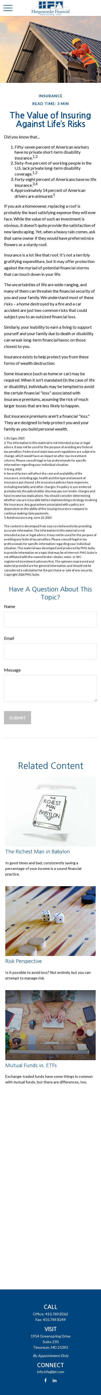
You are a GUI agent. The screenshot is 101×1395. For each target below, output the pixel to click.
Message (12, 669)
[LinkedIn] (54, 1380)
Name (9, 606)
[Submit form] (17, 717)
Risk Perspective (23, 961)
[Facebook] (45, 1380)
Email (9, 638)
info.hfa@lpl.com (50, 1371)
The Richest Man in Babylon (37, 851)
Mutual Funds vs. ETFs (31, 1065)
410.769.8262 (56, 1314)
